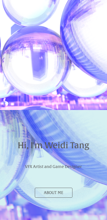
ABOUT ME (53, 192)
